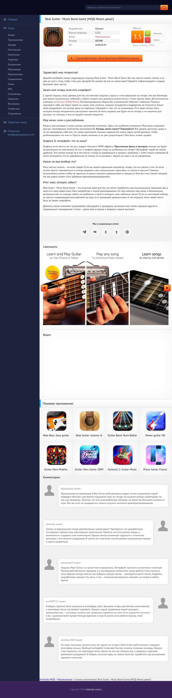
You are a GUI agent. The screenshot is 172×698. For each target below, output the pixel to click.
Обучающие (14, 69)
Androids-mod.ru (94, 689)
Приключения (15, 39)
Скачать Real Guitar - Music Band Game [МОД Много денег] (107, 58)
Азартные (13, 59)
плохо (152, 40)
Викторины (14, 103)
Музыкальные (15, 74)
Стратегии (13, 98)
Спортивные (14, 113)
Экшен (11, 35)
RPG (10, 89)
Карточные (14, 54)
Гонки (11, 84)
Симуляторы (14, 93)
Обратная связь (15, 122)
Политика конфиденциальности (18, 132)
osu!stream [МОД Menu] (66, 101)
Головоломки (15, 79)
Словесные (14, 108)
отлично (153, 34)
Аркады (12, 44)
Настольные (14, 49)
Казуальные (14, 64)
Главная (10, 19)
